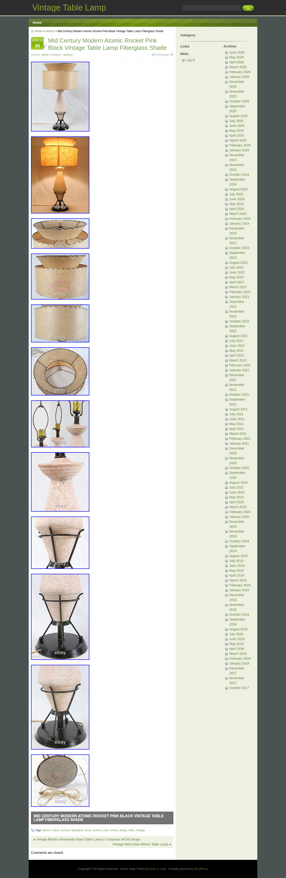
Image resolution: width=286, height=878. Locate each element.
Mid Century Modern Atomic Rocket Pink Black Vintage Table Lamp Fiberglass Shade (99, 818)
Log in (190, 60)
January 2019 (239, 590)
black (55, 830)
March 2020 (238, 507)
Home (37, 22)
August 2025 (238, 116)
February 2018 (240, 658)
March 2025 (238, 140)
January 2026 (239, 77)
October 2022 (239, 321)
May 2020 (236, 497)
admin (45, 54)
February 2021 (240, 438)
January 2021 (239, 443)
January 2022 (239, 370)
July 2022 (236, 341)
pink (105, 830)
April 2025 (236, 135)
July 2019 (236, 561)
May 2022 (236, 350)
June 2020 (236, 492)
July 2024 (236, 194)
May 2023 (236, 277)
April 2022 (236, 355)
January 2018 (239, 663)
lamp (88, 830)
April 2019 (236, 575)
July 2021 (236, 414)
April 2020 (236, 502)
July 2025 (236, 121)
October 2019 (239, 541)
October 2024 (239, 174)
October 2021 (239, 394)
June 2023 (236, 272)
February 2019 (240, 585)
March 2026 (238, 67)
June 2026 (236, 52)
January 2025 (239, 150)
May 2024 (236, 204)
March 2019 (238, 580)
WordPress (201, 869)
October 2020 (239, 468)
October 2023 (239, 248)
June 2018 (236, 639)
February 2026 (240, 72)
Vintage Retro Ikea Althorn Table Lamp (140, 844)
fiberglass (77, 830)
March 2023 (238, 287)
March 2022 (238, 360)
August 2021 (238, 409)
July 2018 (236, 634)
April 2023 (236, 282)
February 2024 (240, 218)
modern (97, 830)
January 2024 (239, 223)
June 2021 (236, 419)
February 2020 (240, 512)
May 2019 (236, 570)
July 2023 (236, 267)
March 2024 (238, 214)
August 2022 (238, 336)
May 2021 (236, 424)
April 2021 (236, 429)
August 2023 (238, 262)
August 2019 (238, 556)
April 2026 (236, 62)
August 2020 (238, 482)
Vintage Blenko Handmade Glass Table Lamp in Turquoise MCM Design (88, 839)
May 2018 (236, 644)
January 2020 (239, 517)
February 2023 (240, 292)
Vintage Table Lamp (69, 7)
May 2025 (236, 130)
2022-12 (37, 43)
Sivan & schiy (158, 869)
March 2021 (238, 434)
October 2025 (239, 101)
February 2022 (240, 365)
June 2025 (236, 126)
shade (123, 830)
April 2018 (236, 649)
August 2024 (238, 189)
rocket (114, 830)
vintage (140, 830)
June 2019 (236, 565)
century (49, 31)
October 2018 (239, 614)
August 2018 (238, 629)
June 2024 (236, 199)
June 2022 (236, 346)
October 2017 (239, 688)
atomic (47, 830)
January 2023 (239, 297)
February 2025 (240, 145)
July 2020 (236, 487)
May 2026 (236, 57)
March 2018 (238, 653)
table (131, 830)
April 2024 (236, 209)
